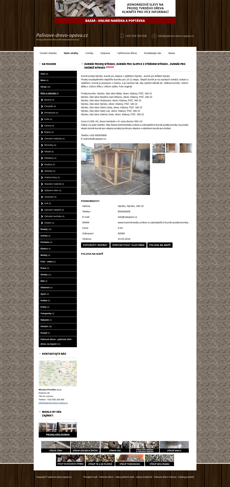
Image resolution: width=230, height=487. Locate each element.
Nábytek (46, 320)
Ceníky (89, 53)
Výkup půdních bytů (124, 477)
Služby (46, 274)
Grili (47, 203)
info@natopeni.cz (127, 217)
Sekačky (49, 171)
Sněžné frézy (52, 177)
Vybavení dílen (52, 190)
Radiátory (50, 158)
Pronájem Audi (90, 477)
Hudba (45, 300)
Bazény (49, 99)
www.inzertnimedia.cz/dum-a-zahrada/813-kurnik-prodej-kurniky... (154, 222)
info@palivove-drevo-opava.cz (176, 36)
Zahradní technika (54, 216)
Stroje (45, 87)
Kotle (48, 119)
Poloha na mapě (160, 245)
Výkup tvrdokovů (144, 477)
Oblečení (46, 287)
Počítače (46, 242)
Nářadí (49, 151)
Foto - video (48, 261)
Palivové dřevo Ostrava (165, 477)
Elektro (46, 248)
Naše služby (71, 53)
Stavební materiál (54, 184)
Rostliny (49, 164)
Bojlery (49, 132)
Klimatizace (51, 112)
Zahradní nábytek (54, 210)
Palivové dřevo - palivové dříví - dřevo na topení (57, 341)
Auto (44, 74)
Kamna (49, 125)
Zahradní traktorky (54, 138)
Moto (44, 80)
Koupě (45, 333)
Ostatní (49, 222)
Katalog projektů (186, 477)
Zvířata (45, 235)
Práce (45, 268)
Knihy (45, 307)
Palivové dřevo (106, 477)
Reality (46, 229)
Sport (45, 294)
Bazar (172, 53)
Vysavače (50, 197)
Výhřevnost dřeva (127, 53)
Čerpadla (50, 106)
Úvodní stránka (48, 53)
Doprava (105, 53)
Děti (44, 281)
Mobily (45, 255)
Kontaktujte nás (152, 53)
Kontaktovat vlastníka (128, 245)
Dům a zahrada (50, 93)
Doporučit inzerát (95, 245)
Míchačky (50, 145)
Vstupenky (47, 313)
